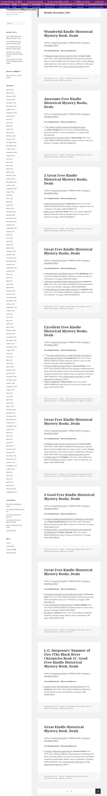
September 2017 (11, 426)
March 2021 (10, 287)
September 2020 (11, 307)
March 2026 (10, 93)
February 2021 (11, 291)
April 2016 (9, 482)
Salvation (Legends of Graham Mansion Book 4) (63, 281)
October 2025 (10, 109)
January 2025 (10, 139)
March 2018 (10, 406)
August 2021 (10, 271)
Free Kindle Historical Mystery (76, 306)
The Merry (48, 613)
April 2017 (9, 442)
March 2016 (10, 485)
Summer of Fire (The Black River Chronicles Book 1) (64, 687)
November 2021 (11, 261)
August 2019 (10, 350)
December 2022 (11, 218)
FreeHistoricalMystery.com (21, 9)
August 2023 (10, 192)
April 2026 (9, 90)
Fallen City (48, 212)
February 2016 (11, 489)
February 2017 (11, 449)
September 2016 (11, 466)
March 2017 (10, 446)
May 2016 (9, 479)
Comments (11, 549)
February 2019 (11, 370)
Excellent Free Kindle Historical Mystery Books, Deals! (14, 54)
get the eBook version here (73, 66)
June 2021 (9, 278)
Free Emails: (5, 7)
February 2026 (11, 96)
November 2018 (11, 380)
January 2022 (10, 254)
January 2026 (10, 99)
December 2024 (11, 142)
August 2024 (10, 156)
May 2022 (9, 241)
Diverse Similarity (52, 382)
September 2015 (11, 492)
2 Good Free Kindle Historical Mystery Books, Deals (69, 496)
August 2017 (10, 429)
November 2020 (11, 301)
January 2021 (10, 294)
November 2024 (11, 146)
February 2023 (11, 212)
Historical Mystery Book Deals (76, 78)
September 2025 (11, 113)
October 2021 (10, 264)
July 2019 (9, 353)
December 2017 (11, 416)
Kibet (62, 78)
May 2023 (9, 202)
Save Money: (5, 4)
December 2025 (11, 103)
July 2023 (9, 195)
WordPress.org (11, 553)
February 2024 (11, 175)
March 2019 (10, 367)
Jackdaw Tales (50, 457)
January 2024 (10, 179)
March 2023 (10, 208)
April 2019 (9, 363)
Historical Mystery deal (51, 80)
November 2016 (11, 459)
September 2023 (11, 189)
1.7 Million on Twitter (82, 1)
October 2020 (10, 304)
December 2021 (11, 258)
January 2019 (10, 373)
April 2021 (9, 284)
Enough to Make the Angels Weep (57, 366)
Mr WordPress (11, 75)
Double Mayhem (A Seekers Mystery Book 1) (62, 289)
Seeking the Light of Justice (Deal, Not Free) (61, 56)
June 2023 (9, 198)
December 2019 (11, 337)
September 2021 (11, 268)
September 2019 (11, 347)
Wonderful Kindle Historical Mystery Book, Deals (68, 33)
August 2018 (10, 390)
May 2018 (9, 400)
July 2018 (9, 393)
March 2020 (10, 327)
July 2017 (9, 433)
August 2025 (10, 116)
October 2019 (10, 344)
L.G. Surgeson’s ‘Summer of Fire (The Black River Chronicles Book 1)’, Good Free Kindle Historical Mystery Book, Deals (67, 658)
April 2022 (9, 245)
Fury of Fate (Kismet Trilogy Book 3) (59, 605)
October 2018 (10, 383)
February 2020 (11, 330)
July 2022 (9, 235)
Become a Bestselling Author (58, 1)
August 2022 (10, 231)
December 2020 (11, 297)
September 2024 (11, 152)
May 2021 (9, 281)
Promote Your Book (58, 43)
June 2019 (9, 357)
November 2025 (11, 106)
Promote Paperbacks (35, 1)
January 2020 (10, 334)
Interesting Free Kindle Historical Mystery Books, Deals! (14, 61)
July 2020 (9, 314)
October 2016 (10, 462)
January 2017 (10, 452)
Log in (8, 543)
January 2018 (10, 413)
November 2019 (11, 340)
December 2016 (11, 456)
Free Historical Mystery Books (76, 155)
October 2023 (10, 185)
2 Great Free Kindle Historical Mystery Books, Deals (66, 179)
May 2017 (9, 439)
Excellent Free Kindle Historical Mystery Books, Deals (66, 331)
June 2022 (9, 238)
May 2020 (9, 320)
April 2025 (9, 129)
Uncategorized (11, 530)
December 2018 (11, 377)
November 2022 (11, 221)
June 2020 (9, 317)
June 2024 (9, 162)
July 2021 (9, 274)
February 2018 (11, 409)
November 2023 (11, 182)
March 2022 (10, 248)
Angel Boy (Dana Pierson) (54, 204)
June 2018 (9, 396)
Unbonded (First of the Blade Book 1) (59, 274)
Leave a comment (66, 80)
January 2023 (10, 215)
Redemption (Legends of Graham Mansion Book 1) (64, 594)
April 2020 (9, 324)
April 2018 (9, 403)
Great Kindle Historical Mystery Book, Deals (64, 729)
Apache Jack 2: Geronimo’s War (57, 138)
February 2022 (11, 251)
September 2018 (11, 386)
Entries (10, 546)
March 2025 (10, 132)
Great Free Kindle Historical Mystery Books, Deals (68, 251)
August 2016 (10, 469)
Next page (98, 791)
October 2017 (10, 423)
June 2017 (9, 436)
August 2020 (10, 311)
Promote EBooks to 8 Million (12, 1)
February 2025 (11, 136)
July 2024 (9, 159)
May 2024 (9, 165)
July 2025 (9, 119)
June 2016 (9, 475)
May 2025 (9, 126)
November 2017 (11, 419)
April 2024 (9, 169)
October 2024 (10, 149)
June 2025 (9, 123)
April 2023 (9, 205)
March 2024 (10, 172)
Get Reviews (99, 1)
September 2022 (11, 228)
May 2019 (9, 360)
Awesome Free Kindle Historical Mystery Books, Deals (66, 103)
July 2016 (9, 472)
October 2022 (10, 225)
